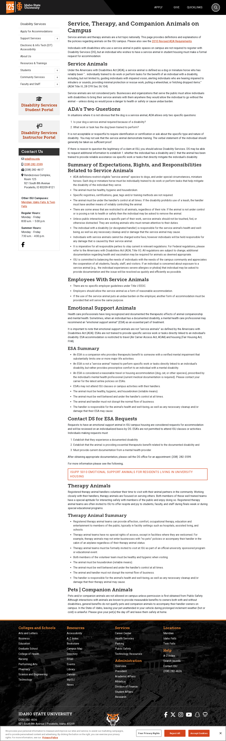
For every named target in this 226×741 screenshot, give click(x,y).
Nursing (23, 659)
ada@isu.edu (32, 158)
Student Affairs (124, 691)
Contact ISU (170, 666)
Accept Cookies (199, 733)
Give (176, 7)
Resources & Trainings (33, 63)
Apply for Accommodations (36, 31)
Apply (158, 7)
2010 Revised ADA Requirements (172, 41)
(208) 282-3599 (33, 164)
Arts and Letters (28, 633)
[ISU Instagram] (180, 715)
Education (24, 643)
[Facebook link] (23, 245)
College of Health (28, 654)
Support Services (39, 38)
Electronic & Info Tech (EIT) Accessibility (36, 47)
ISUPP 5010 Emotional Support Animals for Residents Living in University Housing (131, 474)
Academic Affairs (125, 676)
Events (71, 664)
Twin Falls (169, 643)
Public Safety (123, 648)
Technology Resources (128, 654)
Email (70, 659)
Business (24, 638)
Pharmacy (24, 669)
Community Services (39, 77)
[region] (113, 733)
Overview (120, 666)
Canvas (71, 674)
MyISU (71, 679)
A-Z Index (72, 638)
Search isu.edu (172, 660)
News (70, 684)
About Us (25, 56)
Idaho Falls (169, 638)
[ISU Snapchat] (197, 715)
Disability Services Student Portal (39, 107)
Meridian (168, 633)
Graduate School (28, 648)
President (121, 671)
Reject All (175, 733)
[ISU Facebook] (166, 715)
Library (71, 669)
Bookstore (73, 643)
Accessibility (74, 633)
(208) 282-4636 (172, 671)
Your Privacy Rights (148, 733)
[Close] (220, 733)
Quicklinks (194, 7)
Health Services (124, 638)
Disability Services (33, 24)
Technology (25, 679)
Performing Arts (27, 664)
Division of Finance (126, 686)
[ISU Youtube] (189, 715)
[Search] (216, 7)
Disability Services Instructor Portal (39, 135)
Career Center (123, 633)
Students (39, 70)
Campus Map (74, 648)
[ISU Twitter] (173, 715)
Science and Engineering (32, 674)
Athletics (120, 681)
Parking (119, 643)
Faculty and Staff (39, 84)
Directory (72, 654)
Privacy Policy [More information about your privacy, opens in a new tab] (50, 737)
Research (120, 697)
